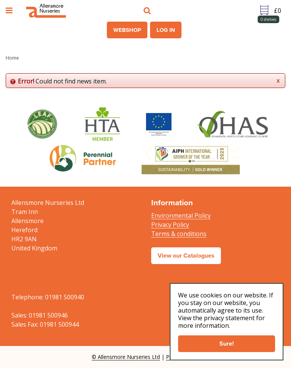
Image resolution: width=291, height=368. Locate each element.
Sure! (226, 343)
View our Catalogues (186, 255)
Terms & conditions (179, 234)
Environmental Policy (181, 215)
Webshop (127, 30)
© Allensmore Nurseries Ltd (126, 356)
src (148, 10)
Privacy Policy (170, 224)
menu (10, 10)
